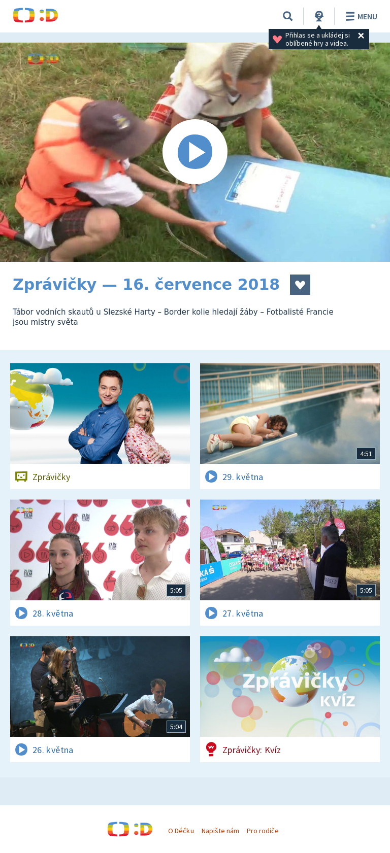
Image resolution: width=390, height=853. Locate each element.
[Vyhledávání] (288, 16)
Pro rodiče (263, 830)
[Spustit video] (195, 152)
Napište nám (220, 830)
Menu (359, 16)
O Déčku (180, 830)
